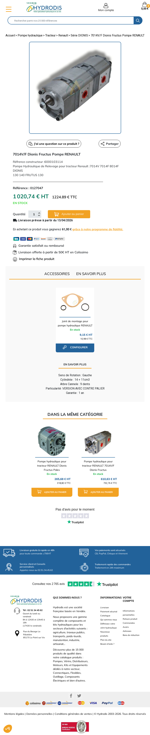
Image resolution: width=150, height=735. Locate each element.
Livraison (104, 607)
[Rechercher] (71, 20)
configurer (75, 347)
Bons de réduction (131, 635)
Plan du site (105, 640)
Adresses (127, 631)
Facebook (71, 696)
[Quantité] (33, 214)
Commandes (129, 623)
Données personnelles (39, 713)
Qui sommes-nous (108, 619)
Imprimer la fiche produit (33, 259)
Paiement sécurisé (108, 611)
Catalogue (105, 615)
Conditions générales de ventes (73, 713)
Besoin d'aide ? (107, 644)
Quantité (19, 214)
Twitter (79, 696)
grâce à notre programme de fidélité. (97, 229)
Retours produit (130, 619)
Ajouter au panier (69, 214)
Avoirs (126, 627)
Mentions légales (14, 713)
